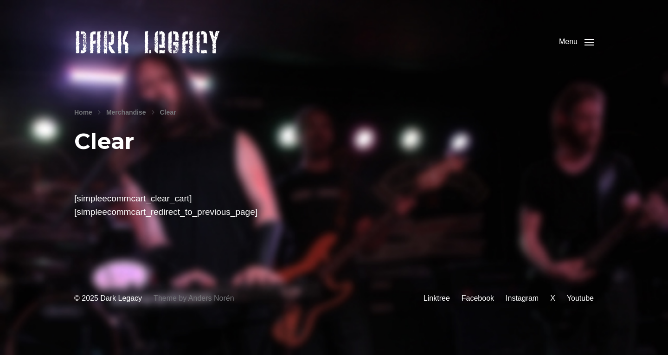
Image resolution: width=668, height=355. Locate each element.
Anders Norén (211, 312)
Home (83, 126)
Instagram (522, 312)
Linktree (437, 312)
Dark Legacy (121, 312)
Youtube (580, 312)
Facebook (478, 312)
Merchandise (126, 126)
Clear (168, 126)
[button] (576, 49)
